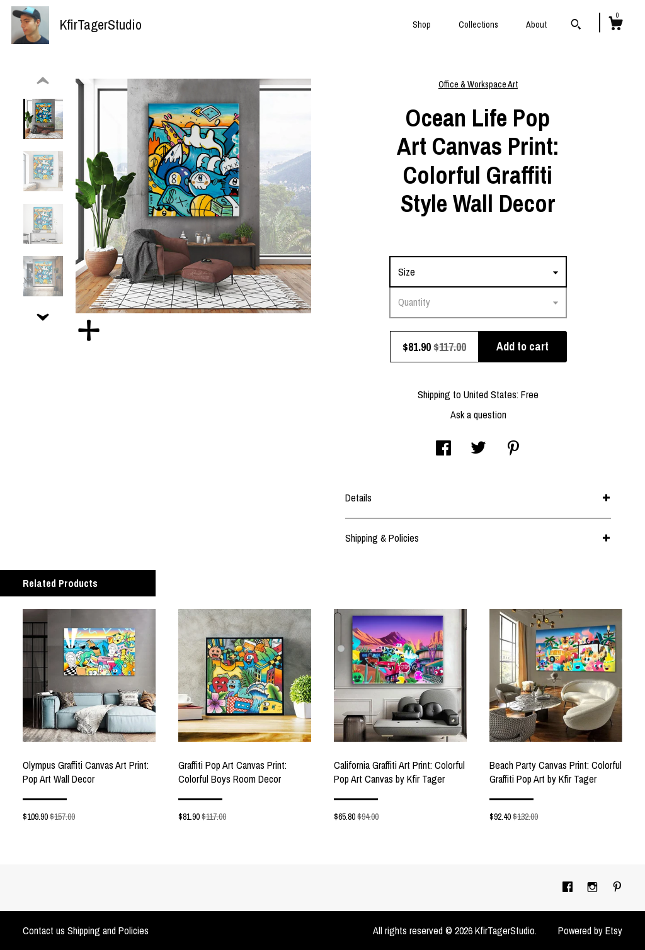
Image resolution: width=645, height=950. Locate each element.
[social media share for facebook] (443, 449)
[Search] (576, 26)
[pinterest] (617, 887)
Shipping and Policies (108, 930)
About (536, 24)
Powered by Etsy (590, 930)
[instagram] (594, 887)
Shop (422, 24)
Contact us (44, 930)
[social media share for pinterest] (513, 449)
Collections (478, 24)
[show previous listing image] (43, 81)
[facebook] (568, 887)
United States (490, 394)
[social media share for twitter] (478, 449)
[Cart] (615, 25)
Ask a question (478, 415)
